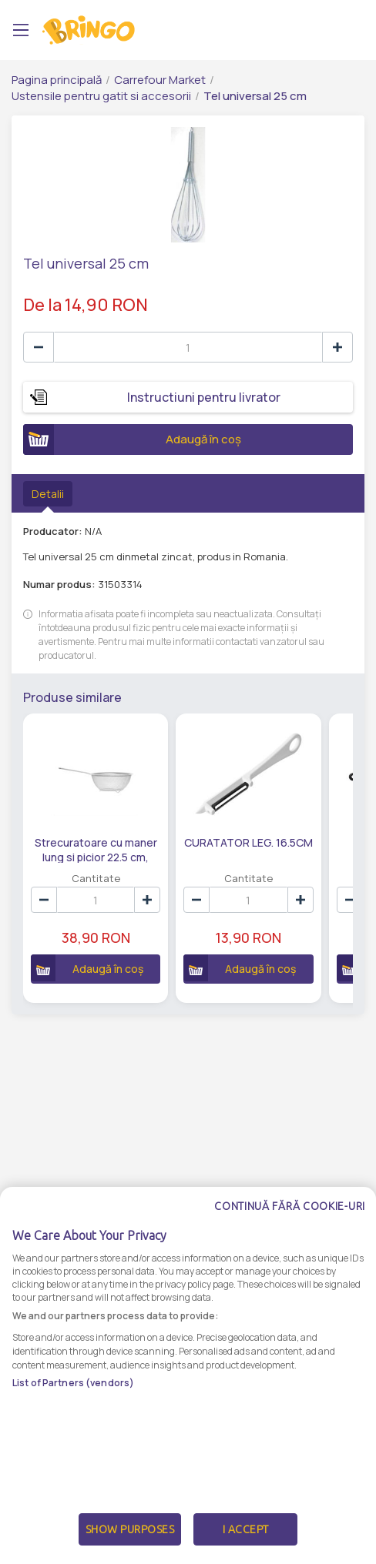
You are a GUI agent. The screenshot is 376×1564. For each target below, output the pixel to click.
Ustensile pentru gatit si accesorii (101, 96)
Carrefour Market (160, 80)
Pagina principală (57, 80)
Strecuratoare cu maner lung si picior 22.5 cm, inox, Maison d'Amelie (96, 849)
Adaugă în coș (132, 439)
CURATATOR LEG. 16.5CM (248, 842)
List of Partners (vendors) (73, 1428)
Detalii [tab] (48, 493)
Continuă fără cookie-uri (289, 1252)
